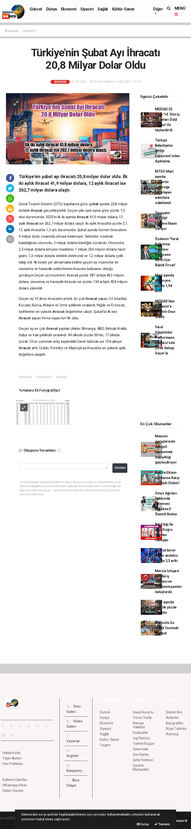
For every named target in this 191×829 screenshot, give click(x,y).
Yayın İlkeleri (11, 758)
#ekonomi (43, 377)
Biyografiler (175, 723)
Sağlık (102, 9)
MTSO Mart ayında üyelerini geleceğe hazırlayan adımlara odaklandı (164, 187)
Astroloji (172, 734)
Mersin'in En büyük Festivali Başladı (167, 628)
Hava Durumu (143, 712)
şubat (94, 204)
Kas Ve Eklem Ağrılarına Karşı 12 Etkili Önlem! (167, 478)
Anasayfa (12, 31)
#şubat (61, 377)
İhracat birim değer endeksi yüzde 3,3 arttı (166, 555)
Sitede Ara (174, 712)
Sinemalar (140, 749)
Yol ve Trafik (142, 718)
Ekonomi (68, 9)
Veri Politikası (12, 764)
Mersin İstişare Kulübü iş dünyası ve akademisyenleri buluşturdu (168, 581)
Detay (143, 824)
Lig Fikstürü (141, 738)
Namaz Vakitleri (139, 725)
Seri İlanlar (141, 755)
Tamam (162, 824)
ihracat (37, 210)
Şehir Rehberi (143, 760)
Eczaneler (140, 733)
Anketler (172, 718)
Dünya (51, 9)
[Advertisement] (163, 390)
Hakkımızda (11, 753)
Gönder (120, 468)
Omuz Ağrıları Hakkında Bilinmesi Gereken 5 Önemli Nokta (166, 503)
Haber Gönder (13, 791)
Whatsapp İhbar (14, 785)
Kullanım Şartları (14, 780)
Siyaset (87, 9)
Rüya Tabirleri (176, 729)
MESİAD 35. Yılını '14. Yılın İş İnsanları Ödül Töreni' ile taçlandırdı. (167, 119)
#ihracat (25, 377)
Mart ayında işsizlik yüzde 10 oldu (166, 607)
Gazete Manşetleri (141, 767)
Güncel (36, 9)
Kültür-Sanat (123, 9)
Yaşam (105, 745)
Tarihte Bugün (143, 744)
